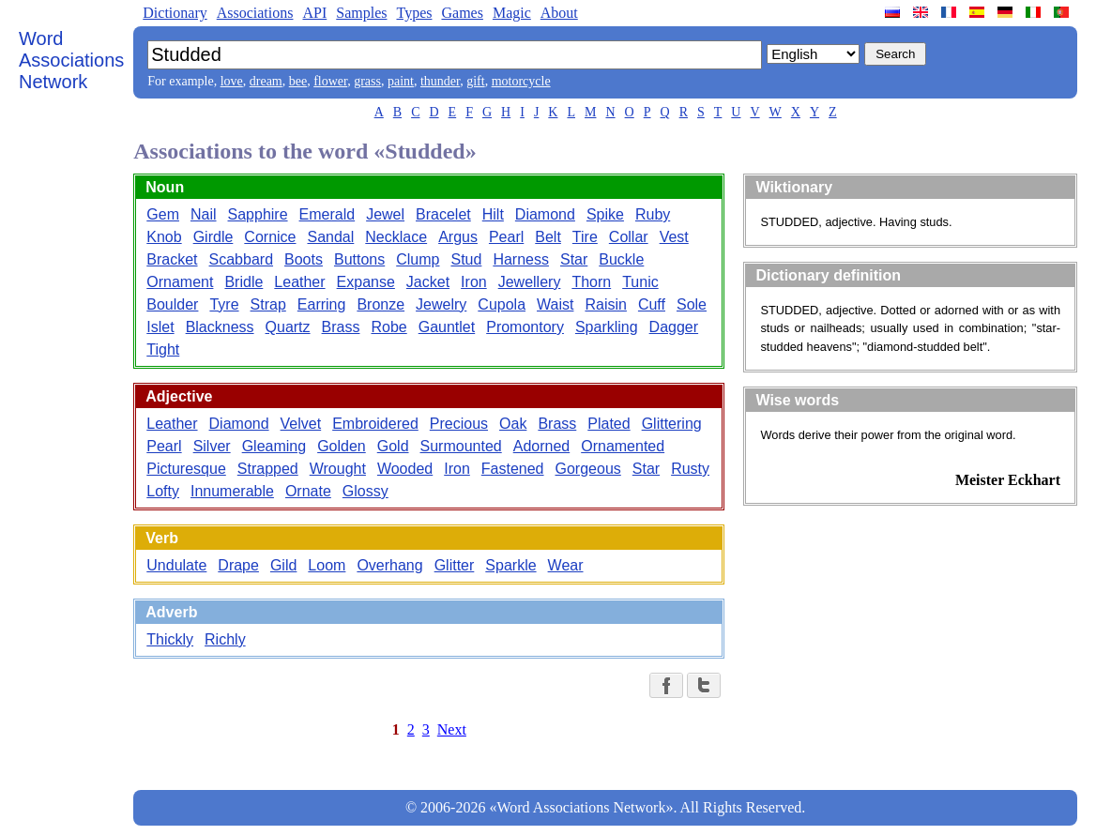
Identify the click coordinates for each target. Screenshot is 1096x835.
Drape (238, 565)
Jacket (427, 282)
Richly (225, 639)
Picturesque (186, 469)
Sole (692, 304)
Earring (321, 304)
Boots (303, 259)
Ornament (179, 282)
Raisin (605, 304)
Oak (512, 424)
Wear (566, 565)
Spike (605, 214)
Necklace (396, 237)
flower (330, 81)
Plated (608, 424)
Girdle (213, 237)
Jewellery (529, 282)
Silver (212, 446)
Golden (341, 446)
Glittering (672, 424)
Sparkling (606, 327)
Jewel (385, 214)
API (314, 13)
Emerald (327, 214)
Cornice (270, 237)
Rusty (690, 469)
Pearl (506, 237)
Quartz (288, 327)
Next (451, 729)
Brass (341, 327)
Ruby (652, 214)
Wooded (405, 469)
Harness (521, 259)
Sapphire (258, 214)
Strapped (267, 469)
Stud (465, 259)
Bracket (171, 259)
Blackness (220, 327)
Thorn (591, 282)
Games (461, 13)
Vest (674, 237)
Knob (163, 237)
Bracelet (443, 214)
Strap (268, 304)
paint (401, 81)
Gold (393, 446)
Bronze (380, 304)
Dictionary (174, 13)
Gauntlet (447, 327)
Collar (628, 237)
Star (573, 259)
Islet (160, 327)
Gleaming (274, 446)
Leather (299, 282)
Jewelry (441, 304)
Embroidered (375, 424)
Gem (162, 214)
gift (475, 81)
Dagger (673, 327)
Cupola (501, 304)
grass (367, 81)
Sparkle (510, 565)
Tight (162, 349)
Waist (555, 304)
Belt (548, 237)
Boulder (172, 304)
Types (414, 13)
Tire (585, 237)
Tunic (640, 282)
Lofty (162, 491)
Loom (326, 565)
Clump (417, 259)
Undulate (176, 565)
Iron (474, 282)
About (559, 13)
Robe (388, 327)
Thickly (169, 639)
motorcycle (521, 81)
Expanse (366, 282)
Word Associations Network (71, 60)
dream (266, 81)
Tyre (223, 304)
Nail (203, 214)
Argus (458, 237)
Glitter (454, 565)
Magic (512, 13)
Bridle (243, 282)
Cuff (651, 304)
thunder (440, 81)
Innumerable (232, 491)
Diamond (545, 214)
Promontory (525, 327)
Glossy (365, 491)
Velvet (301, 424)
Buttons (359, 259)
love (232, 81)
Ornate (308, 491)
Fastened (512, 469)
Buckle (621, 259)
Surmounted (461, 446)
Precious (459, 424)
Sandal (330, 237)
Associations (255, 13)
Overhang (389, 565)
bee (298, 81)
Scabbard (241, 259)
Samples (361, 13)
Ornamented (622, 446)
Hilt (493, 214)
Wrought (338, 469)
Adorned (542, 446)
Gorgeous (588, 469)
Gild (283, 565)
